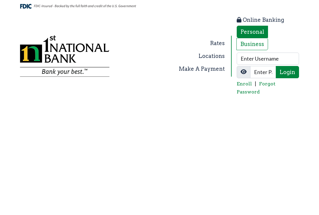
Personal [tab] (252, 32)
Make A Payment (202, 69)
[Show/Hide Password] (243, 72)
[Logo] (64, 56)
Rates (217, 43)
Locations (212, 56)
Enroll (244, 84)
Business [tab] (252, 44)
